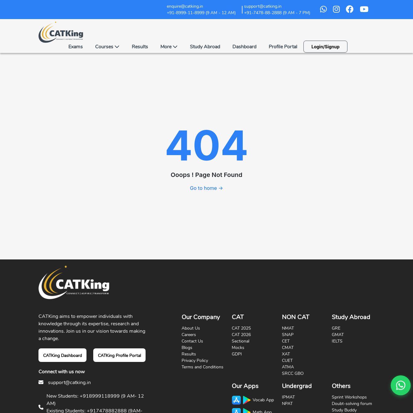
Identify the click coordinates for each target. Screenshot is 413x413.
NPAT (287, 404)
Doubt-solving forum (352, 404)
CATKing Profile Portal (119, 356)
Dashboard (244, 46)
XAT (286, 354)
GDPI (237, 354)
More (169, 46)
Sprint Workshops (349, 397)
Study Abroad (205, 46)
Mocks (238, 348)
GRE (336, 328)
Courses (107, 46)
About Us (191, 328)
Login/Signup (325, 46)
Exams (75, 46)
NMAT (288, 328)
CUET (287, 360)
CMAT (288, 348)
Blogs (187, 348)
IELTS (337, 341)
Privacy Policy (195, 360)
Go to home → (206, 188)
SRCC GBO (293, 373)
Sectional (240, 341)
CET (286, 341)
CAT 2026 (241, 335)
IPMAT (288, 397)
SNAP (288, 335)
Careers (189, 335)
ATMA (288, 367)
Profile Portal (283, 46)
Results (140, 46)
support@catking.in (69, 382)
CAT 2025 (241, 328)
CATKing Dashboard (62, 356)
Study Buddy (344, 410)
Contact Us (192, 341)
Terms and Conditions (202, 367)
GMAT (338, 335)
